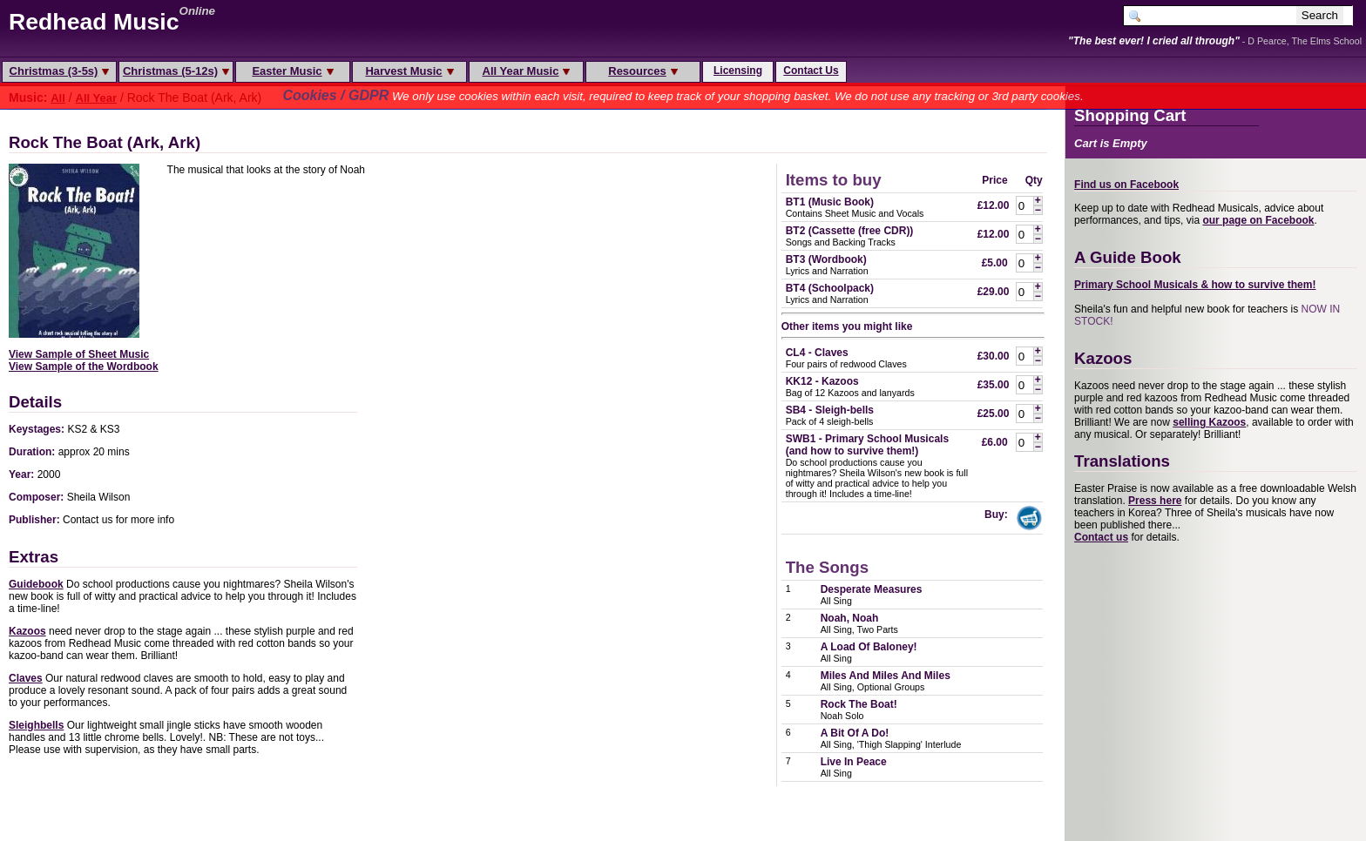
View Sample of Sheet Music (79, 354)
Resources (642, 70)
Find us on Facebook (1126, 184)
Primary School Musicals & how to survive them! (1194, 285)
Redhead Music (94, 22)
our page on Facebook (1258, 220)
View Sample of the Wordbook (84, 366)
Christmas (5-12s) (176, 70)
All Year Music (527, 70)
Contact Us (810, 70)
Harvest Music (409, 70)
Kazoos (27, 631)
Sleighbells (36, 725)
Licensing (737, 70)
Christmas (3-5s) (60, 70)
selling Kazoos (1209, 422)
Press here (1154, 501)
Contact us (1101, 537)
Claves (26, 678)
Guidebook (36, 584)
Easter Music (292, 70)
